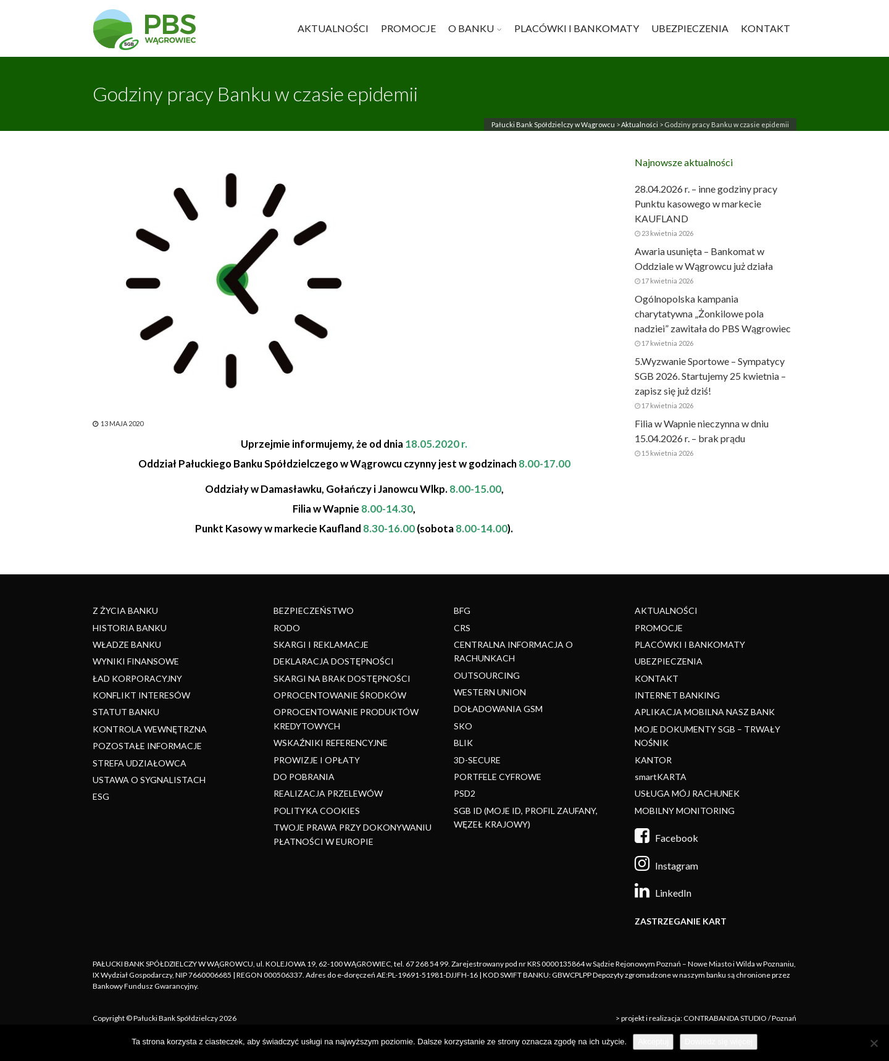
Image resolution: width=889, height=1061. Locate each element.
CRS (462, 628)
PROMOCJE (408, 28)
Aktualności (639, 124)
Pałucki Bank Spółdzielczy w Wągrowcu (553, 124)
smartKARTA (661, 776)
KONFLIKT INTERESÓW (141, 695)
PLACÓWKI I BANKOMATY (576, 28)
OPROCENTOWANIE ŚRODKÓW (339, 695)
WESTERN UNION (490, 692)
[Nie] (873, 1043)
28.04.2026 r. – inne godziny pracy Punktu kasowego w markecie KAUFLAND (706, 203)
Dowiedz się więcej (719, 1041)
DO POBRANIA (304, 776)
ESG (101, 796)
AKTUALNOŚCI (333, 28)
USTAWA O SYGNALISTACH (149, 779)
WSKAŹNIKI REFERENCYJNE (330, 742)
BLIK (463, 742)
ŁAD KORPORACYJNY (137, 678)
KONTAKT (765, 28)
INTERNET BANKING (677, 695)
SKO (463, 726)
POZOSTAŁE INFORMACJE (147, 745)
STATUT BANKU (126, 712)
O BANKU (471, 28)
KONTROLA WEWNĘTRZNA (150, 729)
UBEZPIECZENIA (689, 28)
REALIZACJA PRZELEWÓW (328, 793)
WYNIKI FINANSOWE (136, 661)
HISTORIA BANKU (130, 628)
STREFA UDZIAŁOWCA (139, 763)
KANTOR (653, 760)
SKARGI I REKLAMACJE (321, 644)
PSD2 (464, 793)
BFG (462, 610)
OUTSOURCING (487, 675)
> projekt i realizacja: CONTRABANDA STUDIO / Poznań (706, 1018)
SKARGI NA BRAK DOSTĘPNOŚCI (342, 678)
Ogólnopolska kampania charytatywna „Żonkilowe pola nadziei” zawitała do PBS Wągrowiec (713, 313)
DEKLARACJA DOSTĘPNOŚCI (333, 661)
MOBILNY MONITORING (685, 810)
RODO (286, 628)
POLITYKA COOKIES (316, 810)
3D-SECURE (477, 760)
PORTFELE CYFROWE (497, 776)
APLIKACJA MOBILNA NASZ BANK (705, 712)
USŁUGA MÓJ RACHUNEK (687, 793)
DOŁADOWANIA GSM (498, 708)
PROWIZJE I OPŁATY (316, 760)
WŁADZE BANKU (127, 644)
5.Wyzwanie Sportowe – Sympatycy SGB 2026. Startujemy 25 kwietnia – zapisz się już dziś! (710, 375)
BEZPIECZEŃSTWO (313, 610)
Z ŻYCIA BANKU (125, 610)
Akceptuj (653, 1041)
